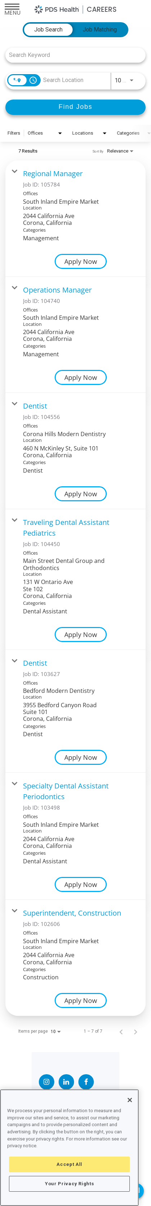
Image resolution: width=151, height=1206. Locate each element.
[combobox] (72, 55)
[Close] (130, 1100)
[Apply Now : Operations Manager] (81, 377)
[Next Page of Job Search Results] (135, 1031)
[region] (69, 1147)
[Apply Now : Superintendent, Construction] (81, 1000)
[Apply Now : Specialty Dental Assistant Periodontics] (81, 884)
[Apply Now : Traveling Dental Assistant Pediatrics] (81, 634)
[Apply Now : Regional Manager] (81, 261)
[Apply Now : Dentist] (81, 493)
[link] (75, 218)
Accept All (69, 1164)
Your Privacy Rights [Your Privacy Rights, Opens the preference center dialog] (69, 1183)
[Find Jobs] (75, 107)
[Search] (75, 107)
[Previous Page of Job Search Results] (121, 1031)
